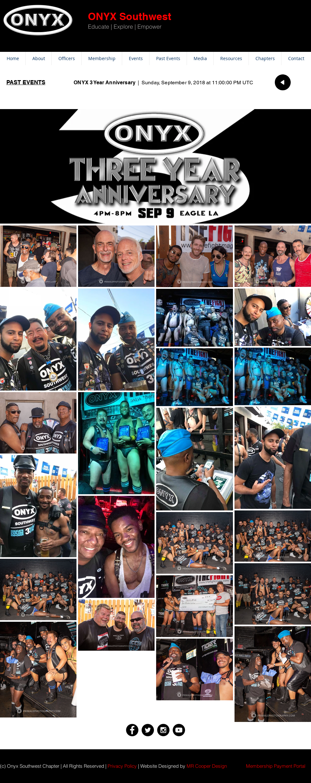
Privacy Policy (122, 766)
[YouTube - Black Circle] (179, 730)
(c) (3, 766)
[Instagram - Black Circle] (163, 730)
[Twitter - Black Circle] (148, 730)
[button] (275, 766)
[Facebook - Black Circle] (132, 730)
